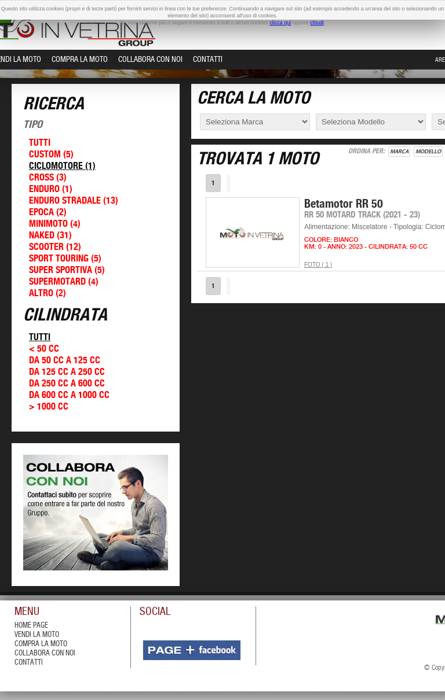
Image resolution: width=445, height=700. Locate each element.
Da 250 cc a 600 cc (67, 384)
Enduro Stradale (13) (73, 201)
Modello (428, 151)
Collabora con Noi (150, 60)
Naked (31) (50, 236)
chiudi (317, 22)
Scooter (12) (55, 247)
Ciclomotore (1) (62, 166)
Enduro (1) (50, 189)
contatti (28, 662)
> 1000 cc (48, 407)
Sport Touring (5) (65, 259)
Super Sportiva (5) (67, 270)
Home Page (31, 625)
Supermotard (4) (64, 282)
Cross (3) (48, 178)
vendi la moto (36, 635)
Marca (399, 151)
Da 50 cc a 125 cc (64, 361)
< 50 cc (44, 349)
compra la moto (40, 644)
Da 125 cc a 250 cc (67, 372)
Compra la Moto (80, 60)
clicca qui (280, 22)
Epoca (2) (48, 213)
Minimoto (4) (55, 224)
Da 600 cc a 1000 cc (69, 395)
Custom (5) (51, 155)
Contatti (207, 60)
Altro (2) (47, 294)
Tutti (39, 143)
